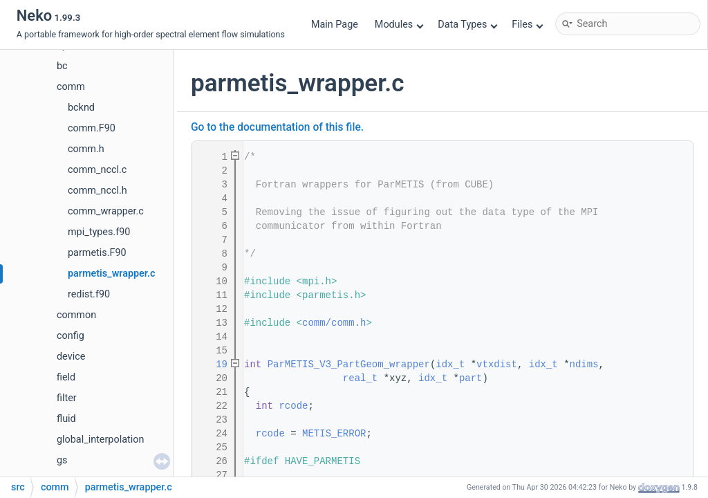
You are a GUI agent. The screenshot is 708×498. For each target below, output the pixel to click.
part (471, 378)
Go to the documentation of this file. (277, 127)
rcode (293, 406)
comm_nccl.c (97, 170)
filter (67, 398)
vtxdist (496, 364)
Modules (399, 24)
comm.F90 (91, 128)
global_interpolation (100, 439)
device (71, 356)
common (76, 315)
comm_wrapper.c (106, 211)
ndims (584, 364)
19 (212, 364)
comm (71, 87)
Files (527, 24)
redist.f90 (89, 294)
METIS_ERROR (334, 433)
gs (62, 460)
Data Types (468, 24)
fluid (66, 419)
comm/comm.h (334, 323)
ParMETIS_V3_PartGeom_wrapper (349, 364)
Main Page (334, 24)
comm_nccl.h (97, 190)
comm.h (86, 149)
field (66, 377)
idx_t (450, 364)
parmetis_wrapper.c (112, 273)
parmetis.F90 (97, 253)
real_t (360, 378)
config (70, 336)
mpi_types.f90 (99, 232)
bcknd (81, 107)
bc (62, 66)
